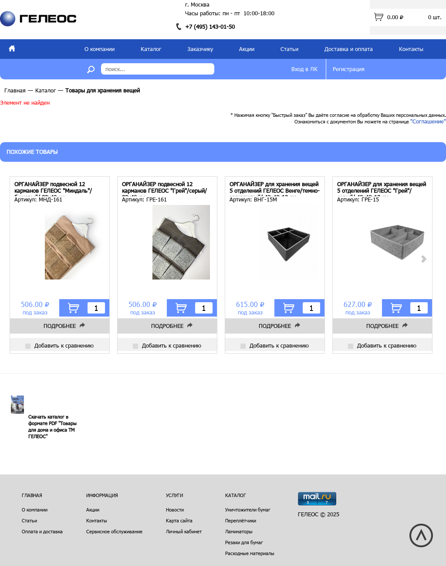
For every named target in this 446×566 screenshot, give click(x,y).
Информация (102, 495)
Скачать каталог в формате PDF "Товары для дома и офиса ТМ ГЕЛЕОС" (52, 426)
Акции (246, 48)
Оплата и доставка (42, 531)
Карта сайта (179, 520)
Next (423, 259)
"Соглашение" (428, 121)
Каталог (151, 48)
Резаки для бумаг (244, 542)
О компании (99, 48)
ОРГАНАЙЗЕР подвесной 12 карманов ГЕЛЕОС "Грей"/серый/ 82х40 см (164, 188)
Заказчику (200, 48)
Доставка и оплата (348, 48)
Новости (175, 509)
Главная (15, 90)
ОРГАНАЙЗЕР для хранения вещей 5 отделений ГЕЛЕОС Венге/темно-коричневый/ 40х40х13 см (275, 188)
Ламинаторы (239, 531)
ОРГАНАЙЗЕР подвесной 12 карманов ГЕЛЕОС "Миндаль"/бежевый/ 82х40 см (53, 188)
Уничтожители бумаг (247, 509)
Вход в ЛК (304, 68)
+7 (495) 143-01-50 (210, 26)
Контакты (411, 48)
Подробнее (60, 325)
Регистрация (349, 68)
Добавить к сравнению (59, 345)
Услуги (174, 495)
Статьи (289, 48)
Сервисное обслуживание (114, 531)
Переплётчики (240, 520)
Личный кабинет (184, 531)
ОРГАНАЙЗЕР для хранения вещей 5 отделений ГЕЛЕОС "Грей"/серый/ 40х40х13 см (381, 188)
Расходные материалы (249, 553)
